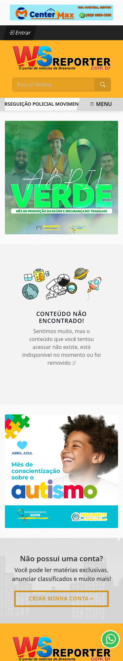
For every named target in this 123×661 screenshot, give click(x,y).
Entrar (19, 32)
